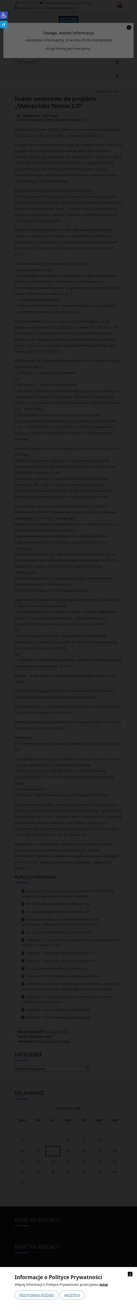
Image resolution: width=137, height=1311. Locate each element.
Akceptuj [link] (72, 1295)
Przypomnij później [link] (36, 1295)
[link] (4, 15)
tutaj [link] (103, 1284)
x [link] (130, 1274)
